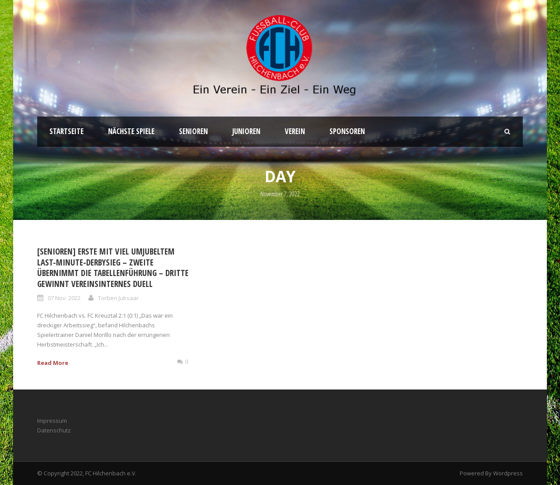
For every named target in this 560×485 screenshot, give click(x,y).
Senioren (193, 131)
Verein (295, 131)
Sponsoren (347, 131)
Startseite (66, 131)
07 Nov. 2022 (64, 298)
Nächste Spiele (131, 131)
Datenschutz (54, 430)
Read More (52, 363)
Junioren (246, 131)
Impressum (52, 421)
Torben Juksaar (118, 298)
